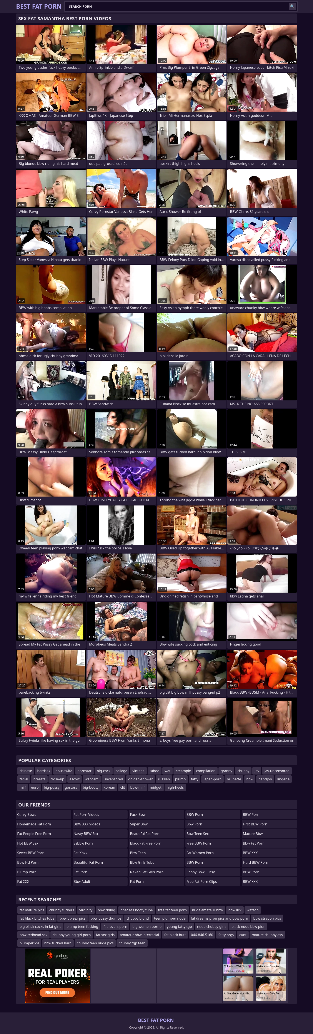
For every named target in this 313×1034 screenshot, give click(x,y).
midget (155, 787)
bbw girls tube (142, 862)
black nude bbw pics (248, 926)
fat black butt (175, 934)
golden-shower (140, 779)
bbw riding (106, 910)
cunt (242, 934)
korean (109, 787)
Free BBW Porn (198, 843)
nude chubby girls (211, 926)
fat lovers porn (115, 926)
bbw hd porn (27, 862)
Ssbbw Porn (83, 843)
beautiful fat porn (88, 862)
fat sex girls (105, 934)
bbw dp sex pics (72, 918)
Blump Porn (27, 872)
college (121, 770)
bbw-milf (137, 787)
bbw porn (194, 824)
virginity (86, 910)
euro (35, 787)
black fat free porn (145, 843)
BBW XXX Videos (87, 824)
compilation (205, 770)
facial (24, 779)
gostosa (71, 787)
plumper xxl (29, 943)
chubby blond (138, 918)
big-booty (90, 787)
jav (257, 770)
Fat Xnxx (80, 852)
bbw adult (82, 881)
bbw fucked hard (58, 943)
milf (23, 787)
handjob (265, 779)
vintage (138, 770)
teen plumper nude (170, 918)
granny (226, 770)
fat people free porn (34, 833)
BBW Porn (194, 814)
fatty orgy (226, 934)
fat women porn (200, 852)
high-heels (175, 787)
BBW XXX (250, 852)
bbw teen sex (197, 833)
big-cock (103, 770)
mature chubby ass (267, 934)
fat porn (80, 872)
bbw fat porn (254, 843)
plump (180, 779)
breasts (39, 779)
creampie (183, 770)
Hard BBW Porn (255, 862)
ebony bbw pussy (200, 872)
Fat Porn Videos (86, 814)
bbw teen (138, 852)
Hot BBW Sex (27, 843)
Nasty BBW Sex (86, 833)
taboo (154, 770)
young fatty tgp (179, 926)
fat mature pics (32, 910)
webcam (91, 779)
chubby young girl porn (72, 934)
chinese (26, 770)
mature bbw (253, 833)
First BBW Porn (255, 824)
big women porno (146, 926)
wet (167, 770)
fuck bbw (137, 814)
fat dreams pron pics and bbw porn (219, 918)
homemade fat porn (34, 824)
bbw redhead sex (33, 934)
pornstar (84, 770)
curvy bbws (26, 814)
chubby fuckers (61, 910)
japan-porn (212, 779)
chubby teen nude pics (95, 943)
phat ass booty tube (136, 910)
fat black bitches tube (37, 918)
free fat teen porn (172, 910)
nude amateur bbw (207, 910)
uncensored (113, 779)
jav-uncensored (276, 770)
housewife (63, 770)
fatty (194, 779)
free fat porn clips (201, 881)
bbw (249, 779)
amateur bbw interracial (139, 934)
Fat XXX (23, 881)
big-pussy (52, 787)
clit (122, 787)
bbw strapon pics (267, 918)
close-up (57, 779)
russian (164, 779)
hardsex (43, 770)
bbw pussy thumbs (106, 918)
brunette (234, 779)
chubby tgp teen (132, 943)
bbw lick (234, 910)
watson (253, 910)
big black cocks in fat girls (40, 926)
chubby (243, 770)
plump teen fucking (82, 926)
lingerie (283, 779)
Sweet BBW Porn (30, 852)
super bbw (139, 824)
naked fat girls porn (146, 872)
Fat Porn (137, 881)
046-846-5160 (202, 934)
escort (75, 779)
